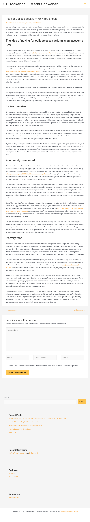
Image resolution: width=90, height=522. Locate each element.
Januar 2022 (13, 477)
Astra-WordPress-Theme (69, 511)
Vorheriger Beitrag (10, 310)
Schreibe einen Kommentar (15, 23)
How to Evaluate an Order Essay (20, 429)
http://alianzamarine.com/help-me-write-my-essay (23, 71)
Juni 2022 (12, 473)
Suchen (6, 398)
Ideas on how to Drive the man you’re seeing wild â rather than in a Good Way (37, 418)
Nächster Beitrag (80, 310)
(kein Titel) (12, 433)
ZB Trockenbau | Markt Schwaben (30, 4)
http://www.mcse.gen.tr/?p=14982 (44, 53)
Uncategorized (31, 23)
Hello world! (33, 453)
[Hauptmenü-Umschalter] (85, 4)
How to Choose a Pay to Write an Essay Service (25, 422)
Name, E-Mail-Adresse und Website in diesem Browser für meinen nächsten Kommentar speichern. (44, 366)
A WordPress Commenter (18, 453)
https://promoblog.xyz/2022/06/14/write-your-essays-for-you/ (28, 174)
